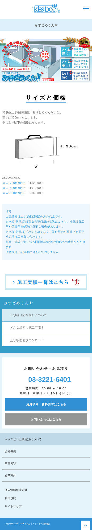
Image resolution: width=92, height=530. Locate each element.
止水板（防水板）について (28, 315)
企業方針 (10, 475)
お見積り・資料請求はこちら (46, 404)
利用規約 (10, 498)
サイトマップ (13, 506)
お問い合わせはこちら (46, 419)
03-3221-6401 (49, 379)
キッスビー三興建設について (23, 439)
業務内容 (10, 463)
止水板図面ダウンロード (27, 340)
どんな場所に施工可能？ (27, 327)
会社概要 (10, 451)
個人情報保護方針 (16, 490)
